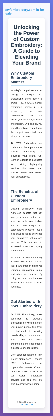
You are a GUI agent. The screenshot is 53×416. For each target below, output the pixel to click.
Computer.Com (26, 404)
